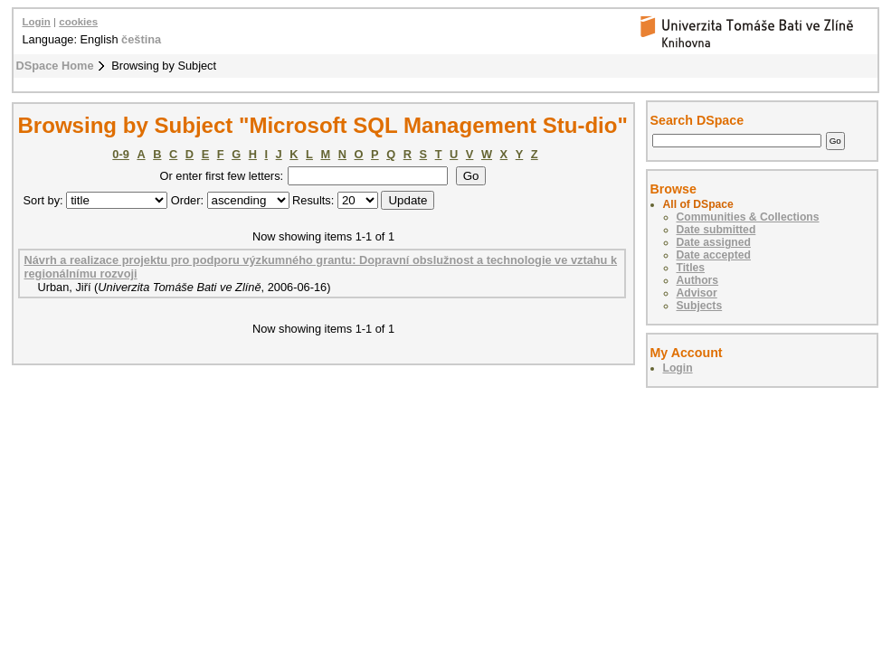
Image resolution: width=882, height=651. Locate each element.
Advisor (697, 293)
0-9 (120, 154)
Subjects (700, 305)
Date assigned (714, 242)
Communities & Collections (748, 217)
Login (37, 21)
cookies (78, 21)
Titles (691, 267)
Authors (698, 280)
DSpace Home (55, 65)
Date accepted (714, 255)
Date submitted (716, 229)
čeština (141, 39)
